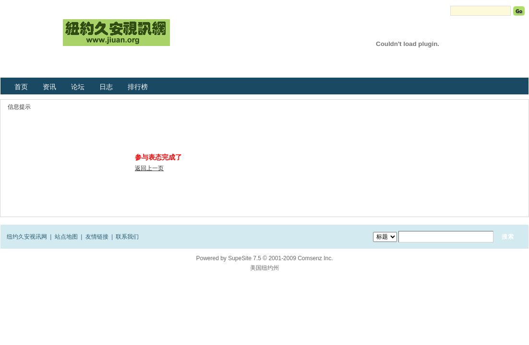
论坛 (77, 87)
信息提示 (19, 107)
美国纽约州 (264, 267)
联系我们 (127, 236)
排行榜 (138, 87)
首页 (21, 87)
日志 (106, 87)
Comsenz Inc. (315, 258)
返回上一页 (149, 168)
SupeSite (240, 258)
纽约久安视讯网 (27, 236)
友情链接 (96, 236)
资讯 (49, 87)
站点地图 (66, 236)
